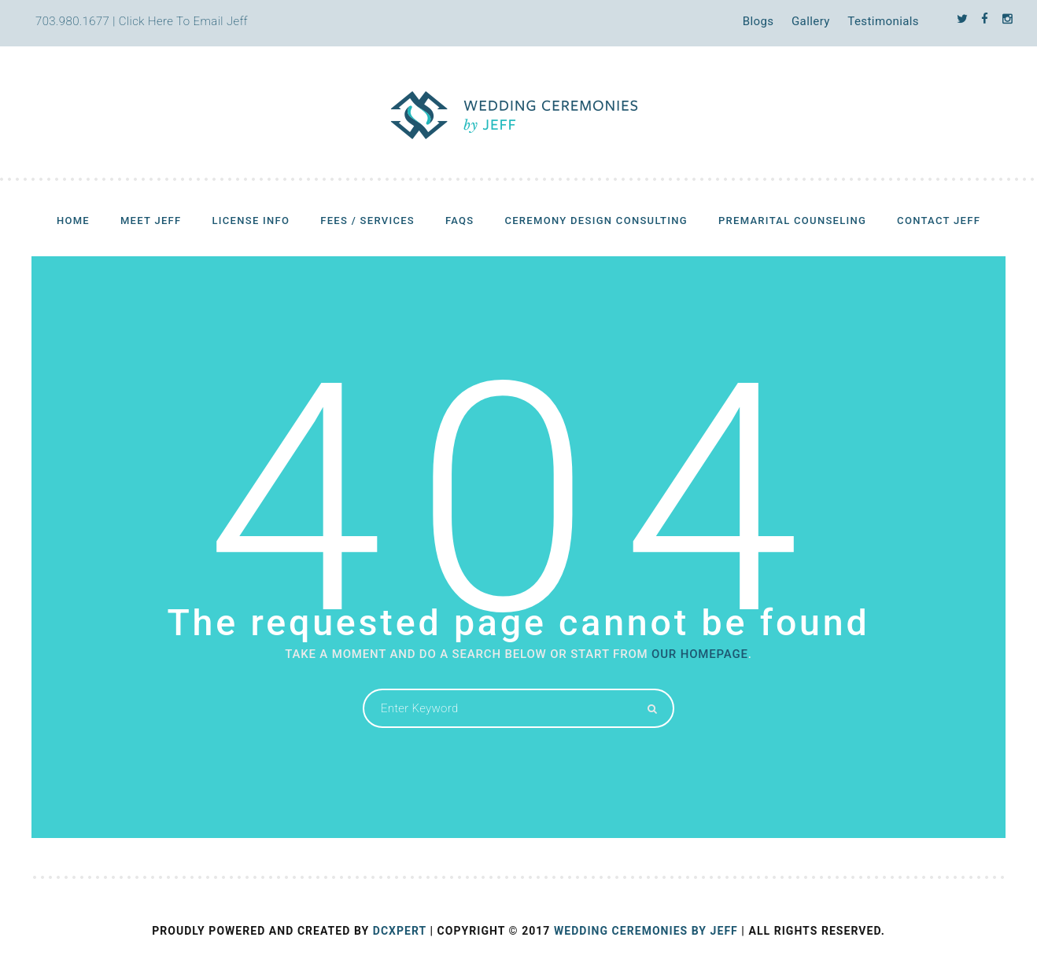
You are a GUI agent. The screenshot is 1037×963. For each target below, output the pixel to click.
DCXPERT (399, 930)
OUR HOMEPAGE (699, 654)
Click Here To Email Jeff (183, 21)
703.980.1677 (72, 21)
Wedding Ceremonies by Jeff (646, 930)
